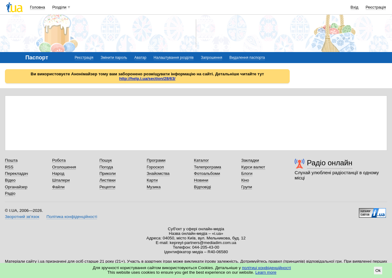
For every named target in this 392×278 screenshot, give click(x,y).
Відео (10, 180)
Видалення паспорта (247, 57)
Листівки (108, 180)
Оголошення (64, 167)
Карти (152, 180)
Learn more (266, 272)
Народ (58, 173)
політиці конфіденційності (266, 267)
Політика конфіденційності (72, 216)
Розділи (59, 7)
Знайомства (158, 173)
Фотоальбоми (207, 173)
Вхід (355, 7)
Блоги (247, 173)
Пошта (11, 160)
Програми (156, 160)
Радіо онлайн (329, 163)
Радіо (10, 193)
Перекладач (16, 173)
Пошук (106, 160)
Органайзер (16, 187)
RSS (9, 167)
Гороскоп (155, 167)
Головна (37, 7)
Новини (201, 180)
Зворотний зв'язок (22, 216)
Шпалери (61, 180)
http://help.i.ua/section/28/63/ (147, 78)
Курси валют (253, 167)
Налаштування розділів (174, 57)
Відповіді (202, 187)
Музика (153, 187)
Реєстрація (376, 7)
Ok (378, 270)
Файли (58, 187)
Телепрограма (207, 167)
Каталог (201, 160)
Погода (106, 167)
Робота (59, 160)
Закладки (250, 160)
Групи (246, 187)
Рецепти (107, 187)
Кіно (245, 180)
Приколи (108, 173)
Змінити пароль (113, 57)
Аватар (140, 57)
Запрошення (211, 57)
